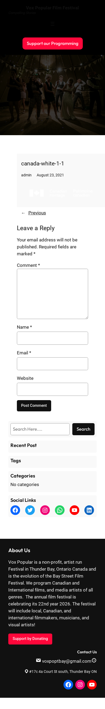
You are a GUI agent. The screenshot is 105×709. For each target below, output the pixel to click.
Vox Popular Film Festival (52, 7)
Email (24, 352)
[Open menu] (52, 24)
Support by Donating (30, 638)
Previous (37, 212)
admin (26, 175)
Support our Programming (52, 43)
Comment (28, 265)
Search (83, 429)
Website (25, 378)
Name (24, 327)
